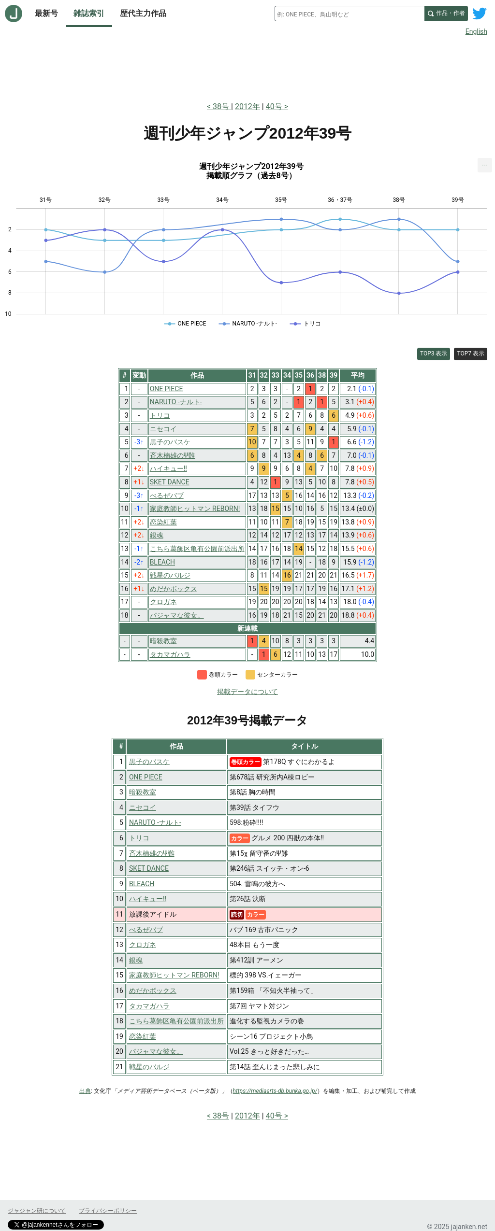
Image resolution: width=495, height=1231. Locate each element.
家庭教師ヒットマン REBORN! (174, 975)
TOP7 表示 (470, 353)
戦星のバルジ (149, 1067)
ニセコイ (142, 807)
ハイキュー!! (147, 899)
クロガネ (142, 944)
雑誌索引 (88, 13)
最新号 (46, 13)
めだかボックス (152, 990)
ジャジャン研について (37, 1210)
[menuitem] (485, 165)
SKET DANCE (149, 868)
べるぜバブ (146, 930)
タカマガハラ (149, 1006)
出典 (85, 1091)
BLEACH (141, 884)
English (476, 31)
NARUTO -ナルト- (155, 822)
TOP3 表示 (434, 353)
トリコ (139, 838)
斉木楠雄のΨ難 (152, 853)
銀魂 (136, 960)
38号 (222, 106)
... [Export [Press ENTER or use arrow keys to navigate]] (485, 163)
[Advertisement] (247, 66)
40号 (274, 106)
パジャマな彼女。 (156, 1051)
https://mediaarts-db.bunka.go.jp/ (275, 1091)
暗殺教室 (142, 792)
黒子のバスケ (149, 761)
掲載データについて (247, 691)
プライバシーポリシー (108, 1210)
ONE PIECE (145, 777)
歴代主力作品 (143, 13)
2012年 (247, 106)
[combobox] (349, 13)
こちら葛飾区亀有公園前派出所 (176, 1021)
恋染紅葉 (142, 1036)
